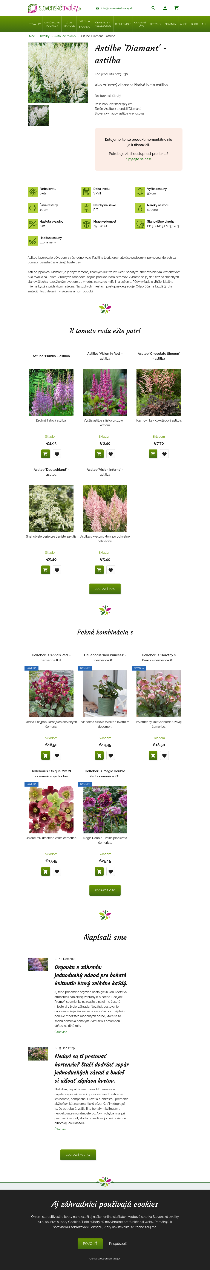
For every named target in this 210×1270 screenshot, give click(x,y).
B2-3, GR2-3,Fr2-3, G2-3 (157, 223)
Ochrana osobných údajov (104, 1258)
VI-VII (95, 191)
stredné (152, 207)
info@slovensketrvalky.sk (117, 8)
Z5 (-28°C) (98, 223)
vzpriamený (45, 240)
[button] (165, 8)
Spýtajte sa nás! (138, 159)
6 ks (45, 223)
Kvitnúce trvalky (65, 36)
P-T (98, 207)
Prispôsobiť (118, 1244)
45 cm (43, 207)
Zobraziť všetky (78, 1154)
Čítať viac (61, 1032)
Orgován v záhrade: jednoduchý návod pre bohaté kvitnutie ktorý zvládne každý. (91, 975)
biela (42, 191)
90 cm (151, 191)
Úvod (31, 36)
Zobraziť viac (105, 588)
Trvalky (44, 36)
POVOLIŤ (90, 1244)
